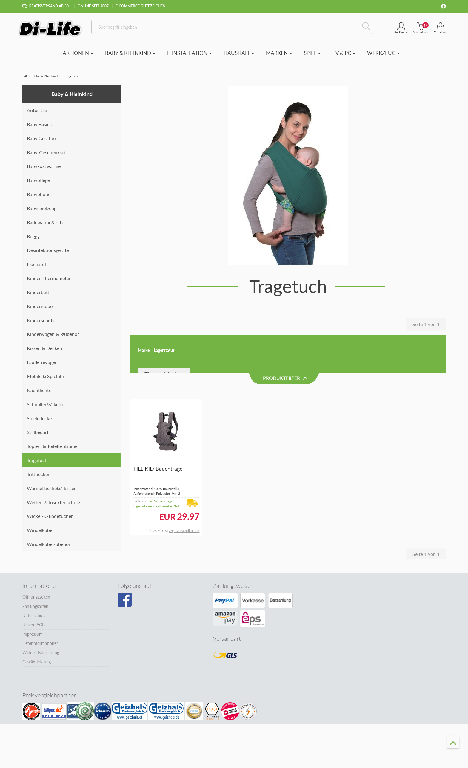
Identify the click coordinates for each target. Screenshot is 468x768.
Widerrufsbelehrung (40, 649)
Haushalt (239, 53)
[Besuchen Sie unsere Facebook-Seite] (125, 596)
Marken (279, 53)
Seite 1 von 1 (426, 324)
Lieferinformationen (40, 639)
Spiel (312, 53)
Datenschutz (34, 612)
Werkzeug (383, 53)
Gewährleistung (36, 658)
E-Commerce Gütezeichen (140, 6)
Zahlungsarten (35, 602)
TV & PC (343, 53)
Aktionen (78, 53)
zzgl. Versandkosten (184, 493)
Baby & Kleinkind (130, 53)
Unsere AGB (33, 621)
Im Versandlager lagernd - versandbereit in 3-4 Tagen (156, 468)
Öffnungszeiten (36, 593)
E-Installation (189, 53)
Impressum (32, 630)
